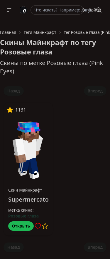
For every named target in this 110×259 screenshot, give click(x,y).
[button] (9, 10)
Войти (91, 10)
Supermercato (28, 199)
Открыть (21, 226)
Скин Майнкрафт (25, 190)
